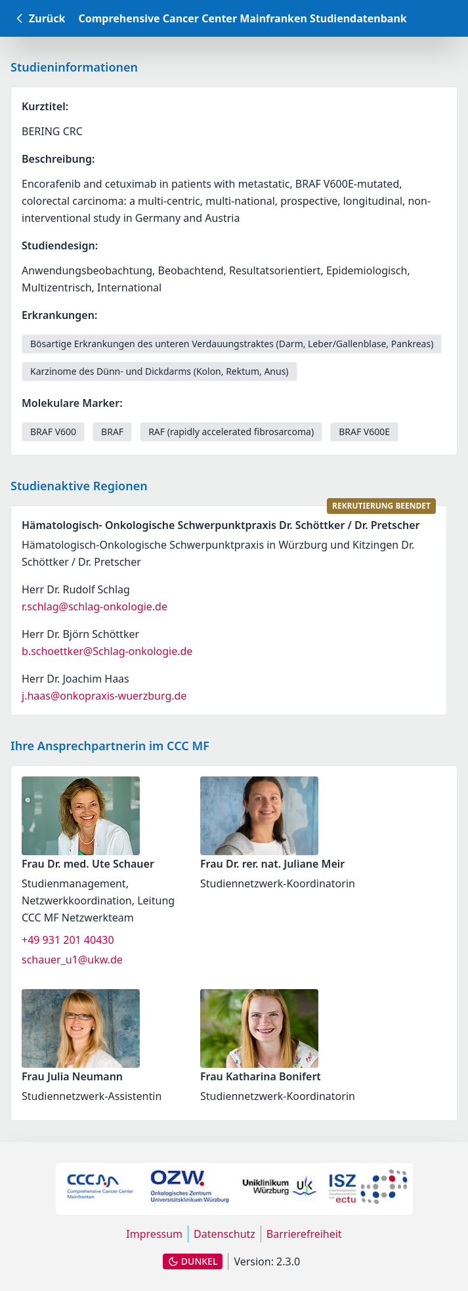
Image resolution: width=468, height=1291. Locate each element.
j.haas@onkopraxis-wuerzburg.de (104, 695)
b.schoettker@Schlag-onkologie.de (107, 651)
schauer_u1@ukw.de (72, 959)
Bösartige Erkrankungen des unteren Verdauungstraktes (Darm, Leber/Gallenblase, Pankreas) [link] (231, 343)
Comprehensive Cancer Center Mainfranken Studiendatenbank (242, 18)
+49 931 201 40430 (68, 940)
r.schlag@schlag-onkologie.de (94, 606)
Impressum (154, 1234)
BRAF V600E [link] (364, 431)
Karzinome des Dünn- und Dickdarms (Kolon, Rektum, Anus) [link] (159, 371)
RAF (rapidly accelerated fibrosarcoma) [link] (231, 431)
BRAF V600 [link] (53, 431)
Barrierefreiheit (304, 1234)
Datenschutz (224, 1234)
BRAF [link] (112, 431)
